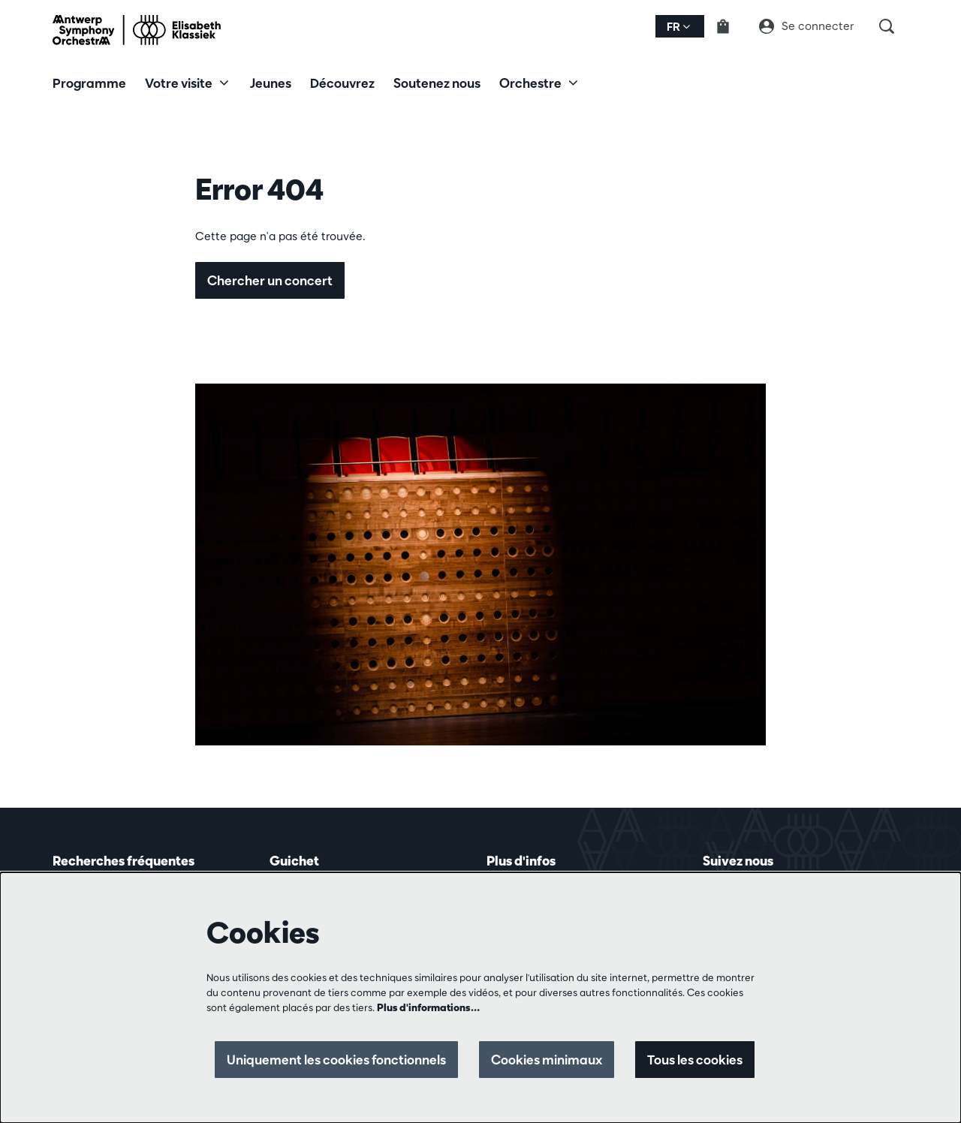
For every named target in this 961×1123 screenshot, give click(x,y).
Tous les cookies (695, 1059)
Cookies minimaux (546, 1059)
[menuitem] (89, 82)
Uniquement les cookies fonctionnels (336, 1059)
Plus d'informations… (428, 1007)
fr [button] (678, 26)
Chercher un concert (270, 280)
